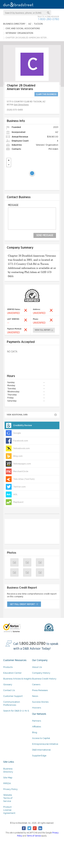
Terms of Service (34, 836)
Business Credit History (44, 678)
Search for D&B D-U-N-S (16, 710)
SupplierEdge (39, 755)
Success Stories (40, 702)
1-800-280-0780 (48, 19)
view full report (43, 330)
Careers (36, 684)
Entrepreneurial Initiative (45, 744)
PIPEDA (7, 783)
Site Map (7, 777)
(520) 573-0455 (15, 110)
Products (8, 667)
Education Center (12, 673)
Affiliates (36, 726)
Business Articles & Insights (17, 678)
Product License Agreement (9, 810)
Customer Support (13, 696)
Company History (41, 673)
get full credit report (22, 604)
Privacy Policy (10, 789)
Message (13, 205)
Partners (36, 721)
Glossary (7, 684)
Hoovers (36, 707)
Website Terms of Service (7, 798)
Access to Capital (41, 738)
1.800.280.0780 (32, 644)
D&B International (41, 749)
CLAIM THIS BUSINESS (46, 94)
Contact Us (9, 690)
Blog (34, 732)
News (35, 696)
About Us (37, 667)
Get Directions (21, 105)
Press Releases (40, 690)
